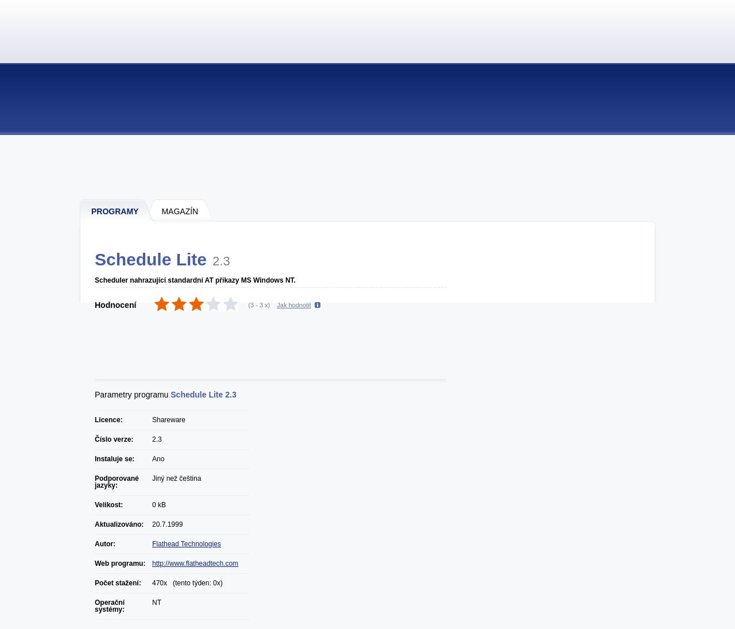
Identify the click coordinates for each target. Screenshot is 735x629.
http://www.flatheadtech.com (195, 563)
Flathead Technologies (186, 544)
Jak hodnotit (294, 305)
